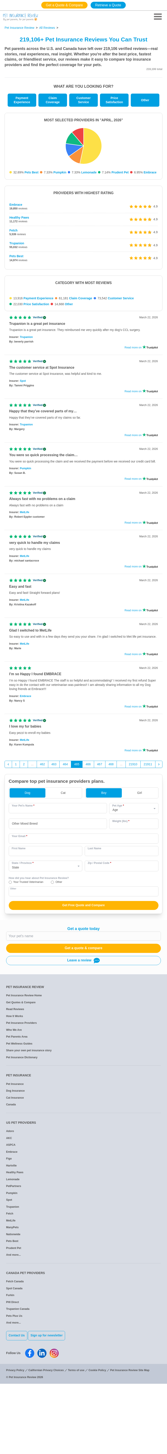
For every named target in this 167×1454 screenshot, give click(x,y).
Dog (27, 866)
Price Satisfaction (114, 100)
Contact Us (17, 1409)
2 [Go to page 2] (24, 838)
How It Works (14, 1090)
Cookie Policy (97, 1440)
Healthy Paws (19, 217)
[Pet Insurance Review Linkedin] (41, 1423)
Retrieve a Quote (108, 5)
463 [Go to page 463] (53, 838)
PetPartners (13, 1260)
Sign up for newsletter (50, 1409)
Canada (11, 1178)
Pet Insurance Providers (21, 1097)
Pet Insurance (15, 1157)
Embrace (150, 172)
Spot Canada (14, 1362)
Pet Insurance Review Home (24, 1069)
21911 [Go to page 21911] (148, 838)
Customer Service (83, 100)
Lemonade (88, 172)
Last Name (94, 922)
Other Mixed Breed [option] (25, 897)
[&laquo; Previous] (8, 838)
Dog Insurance (15, 1164)
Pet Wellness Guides (19, 1117)
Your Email (19, 910)
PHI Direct (12, 1376)
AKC (9, 1212)
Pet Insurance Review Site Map (130, 1440)
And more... (13, 1329)
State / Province (23, 937)
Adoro (10, 1205)
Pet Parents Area (17, 1110)
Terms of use (76, 1440)
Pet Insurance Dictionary (22, 1131)
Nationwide (13, 1308)
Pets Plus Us (14, 1389)
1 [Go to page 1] (16, 838)
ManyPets (12, 1301)
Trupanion (16, 243)
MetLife (24, 586)
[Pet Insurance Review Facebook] (29, 1423)
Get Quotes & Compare (21, 1076)
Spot (23, 454)
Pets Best (31, 172)
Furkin (10, 1369)
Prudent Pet (120, 172)
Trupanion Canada (17, 1383)
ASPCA (10, 1219)
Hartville (11, 1239)
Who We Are (14, 1103)
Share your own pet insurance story (29, 1124)
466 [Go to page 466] (88, 838)
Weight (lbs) (120, 895)
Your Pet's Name (23, 879)
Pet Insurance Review (19, 27)
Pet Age (118, 879)
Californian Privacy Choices (46, 1440)
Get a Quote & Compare (64, 5)
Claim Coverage (53, 100)
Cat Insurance (15, 1171)
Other (145, 100)
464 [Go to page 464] (65, 838)
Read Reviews (15, 1083)
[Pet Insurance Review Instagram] (54, 1423)
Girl (139, 866)
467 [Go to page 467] (99, 838)
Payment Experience (22, 100)
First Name (19, 922)
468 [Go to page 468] (111, 838)
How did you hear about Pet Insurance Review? (39, 952)
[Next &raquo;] (159, 838)
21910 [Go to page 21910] (133, 838)
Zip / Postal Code (99, 937)
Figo (9, 1232)
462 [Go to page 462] (42, 838)
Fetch (13, 230)
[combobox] (58, 898)
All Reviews (47, 27)
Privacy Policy (15, 1440)
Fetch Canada (15, 1355)
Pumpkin (59, 172)
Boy (104, 866)
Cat (63, 866)
